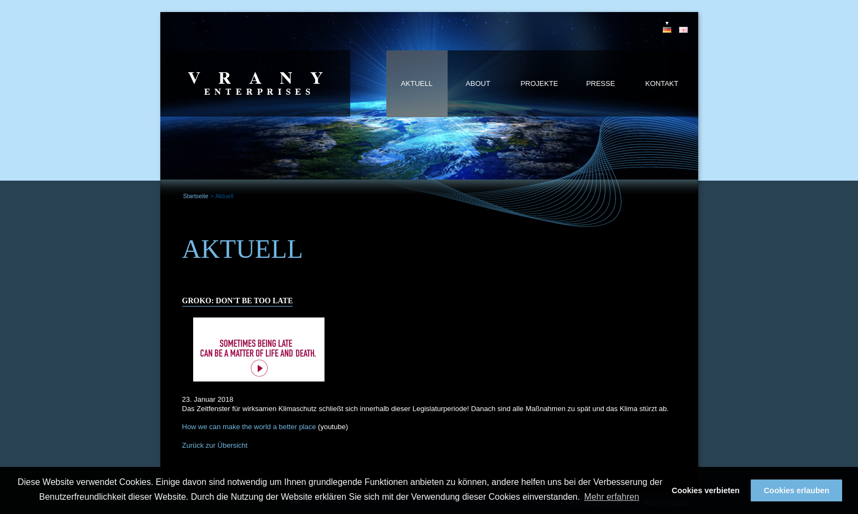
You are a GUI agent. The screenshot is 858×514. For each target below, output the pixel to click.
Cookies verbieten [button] (706, 490)
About (478, 83)
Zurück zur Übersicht (215, 445)
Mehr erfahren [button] (612, 496)
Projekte (539, 83)
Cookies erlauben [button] (797, 490)
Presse (600, 83)
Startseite (195, 196)
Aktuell (417, 83)
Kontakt (661, 83)
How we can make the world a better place (249, 427)
